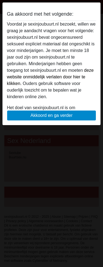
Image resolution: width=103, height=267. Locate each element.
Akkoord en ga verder (51, 115)
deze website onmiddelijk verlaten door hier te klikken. (50, 77)
